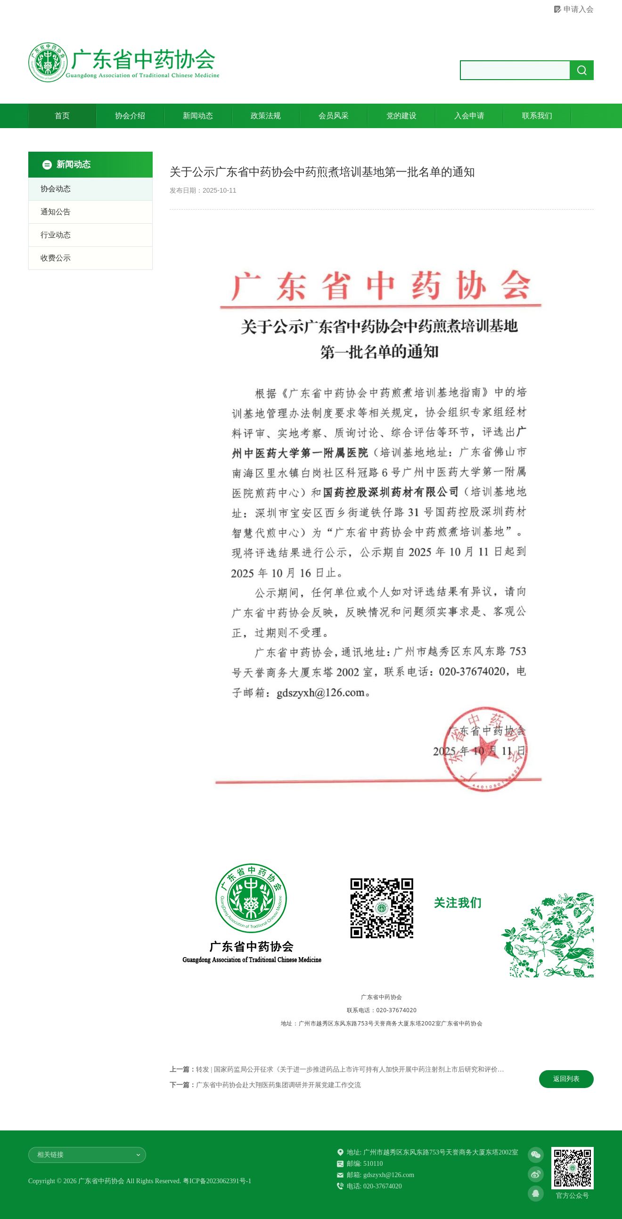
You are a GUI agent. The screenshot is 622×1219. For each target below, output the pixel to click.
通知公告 (56, 212)
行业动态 (56, 235)
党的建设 (401, 116)
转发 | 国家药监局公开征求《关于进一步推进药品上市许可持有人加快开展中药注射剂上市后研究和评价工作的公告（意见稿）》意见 (389, 1069)
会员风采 (334, 116)
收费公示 (56, 258)
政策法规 (266, 116)
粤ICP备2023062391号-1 (217, 1181)
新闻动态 (198, 116)
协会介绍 (130, 116)
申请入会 (579, 9)
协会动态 (56, 189)
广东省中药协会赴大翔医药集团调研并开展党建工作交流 (278, 1085)
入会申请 (469, 116)
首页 (62, 116)
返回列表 (566, 1078)
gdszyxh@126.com (388, 1174)
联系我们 (537, 116)
